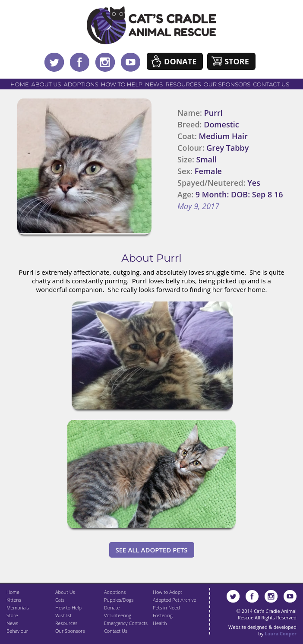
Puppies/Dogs (118, 599)
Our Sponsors (227, 84)
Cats (59, 599)
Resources (183, 84)
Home (19, 84)
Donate (180, 61)
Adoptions (80, 84)
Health (160, 623)
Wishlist (63, 615)
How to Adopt (167, 592)
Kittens (13, 599)
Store (236, 61)
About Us (46, 84)
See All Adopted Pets (152, 550)
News (154, 84)
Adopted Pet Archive (174, 599)
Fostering (163, 615)
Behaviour (17, 631)
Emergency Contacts (126, 623)
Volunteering (117, 615)
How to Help (121, 84)
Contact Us (271, 84)
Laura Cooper (281, 633)
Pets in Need (166, 607)
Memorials (17, 607)
